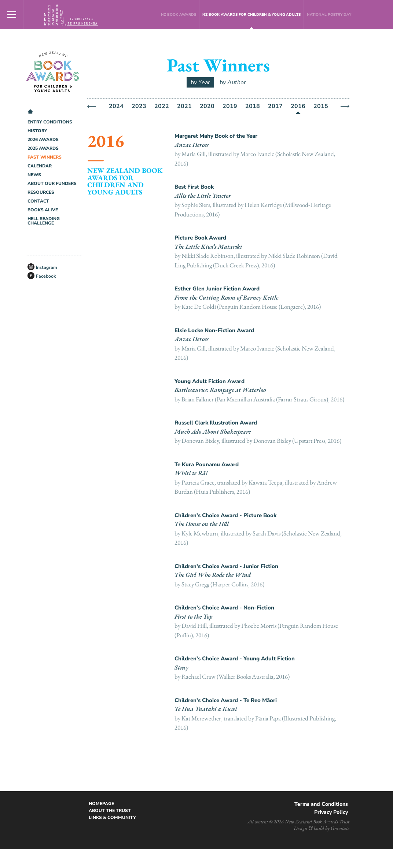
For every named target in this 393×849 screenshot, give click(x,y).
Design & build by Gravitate (321, 828)
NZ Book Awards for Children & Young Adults (251, 14)
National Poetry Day (329, 14)
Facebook (46, 276)
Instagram (46, 267)
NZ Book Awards (178, 14)
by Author (233, 82)
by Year (200, 82)
